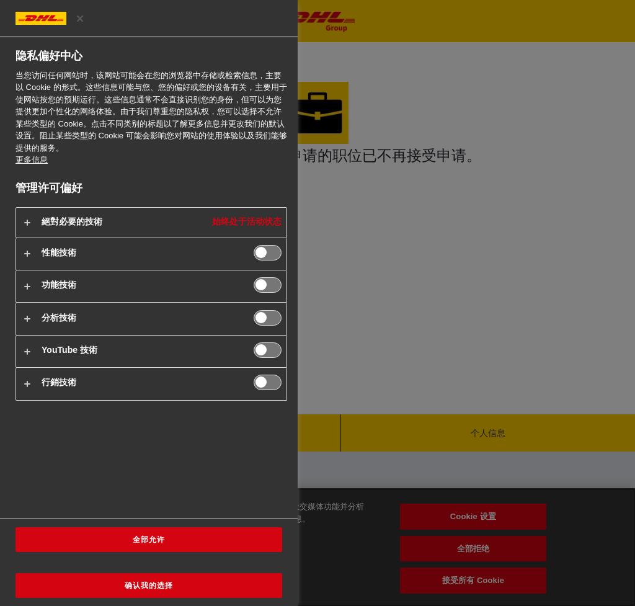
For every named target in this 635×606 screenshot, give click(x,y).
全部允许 (149, 539)
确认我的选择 (149, 585)
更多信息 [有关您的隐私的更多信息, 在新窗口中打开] (32, 159)
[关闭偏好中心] (80, 18)
